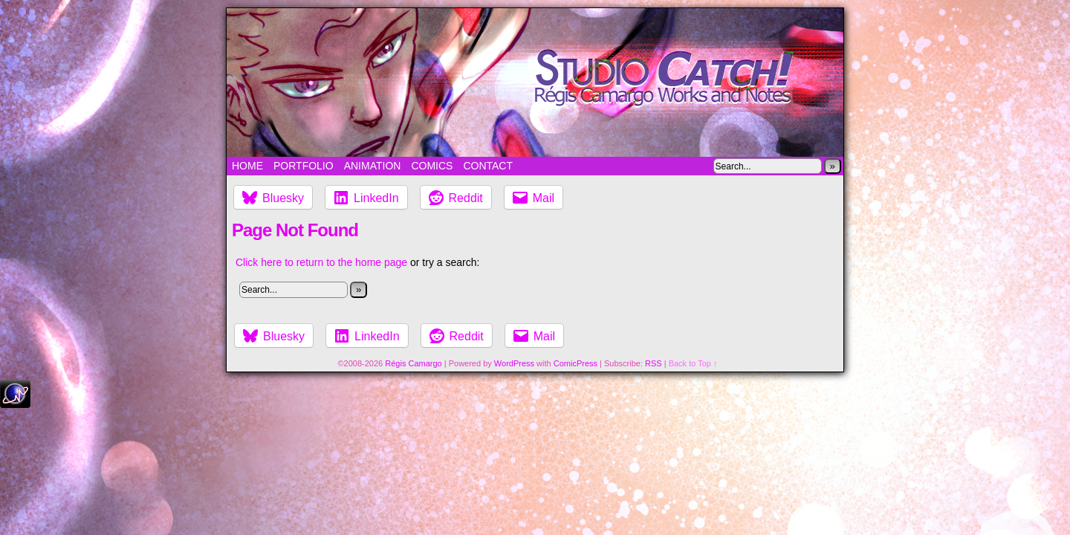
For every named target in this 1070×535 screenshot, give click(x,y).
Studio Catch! (535, 82)
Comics (432, 166)
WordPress (514, 363)
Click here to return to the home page (321, 262)
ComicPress (575, 363)
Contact (488, 166)
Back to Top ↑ (693, 363)
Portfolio (303, 166)
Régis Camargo (413, 363)
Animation (372, 166)
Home (247, 166)
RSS (653, 363)
